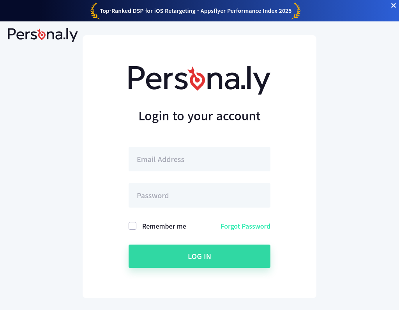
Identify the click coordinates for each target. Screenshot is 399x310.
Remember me (164, 226)
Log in (199, 256)
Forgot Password (245, 226)
